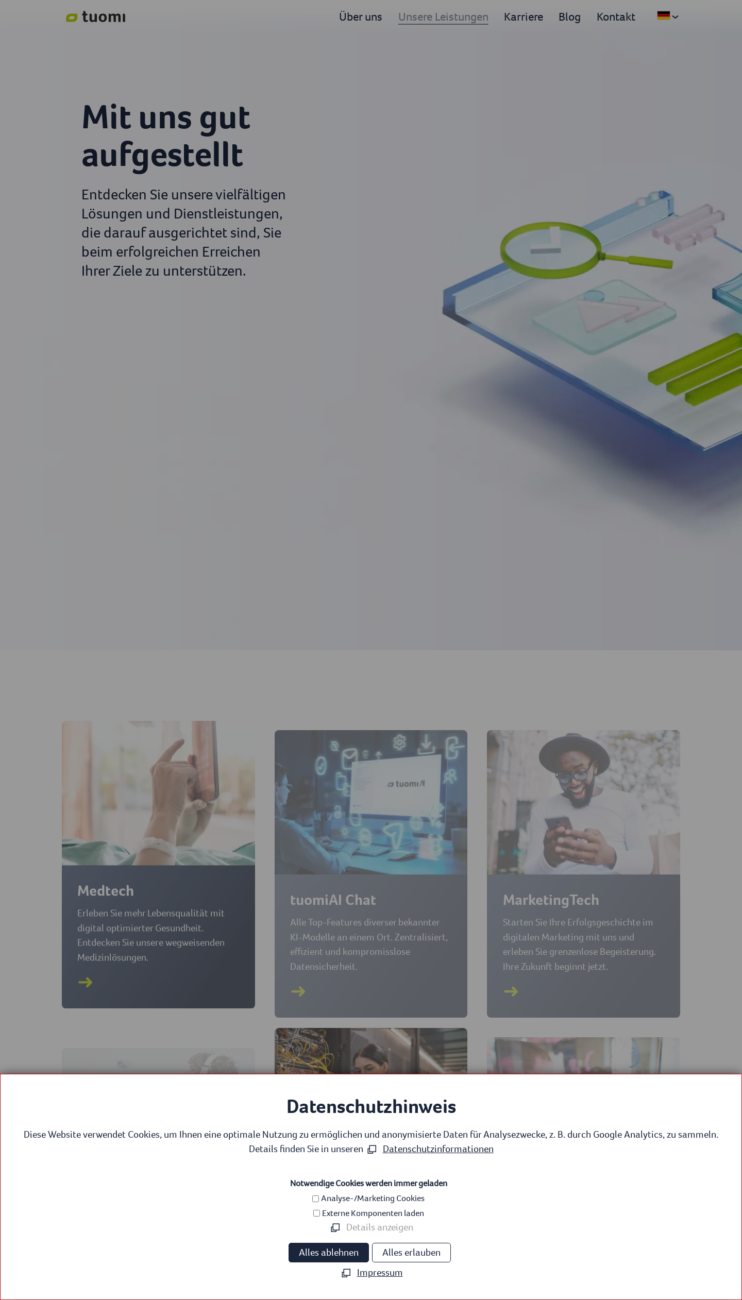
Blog (570, 16)
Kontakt (616, 16)
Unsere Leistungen (443, 16)
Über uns (360, 16)
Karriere (523, 16)
